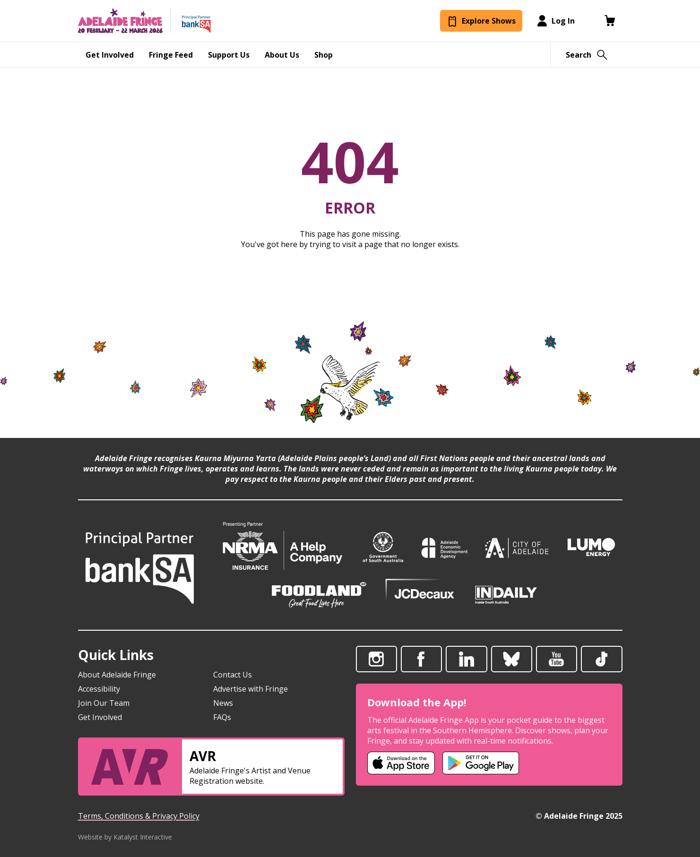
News (223, 703)
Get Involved (100, 717)
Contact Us (232, 674)
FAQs (222, 717)
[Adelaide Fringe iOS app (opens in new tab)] (401, 763)
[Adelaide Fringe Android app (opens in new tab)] (480, 763)
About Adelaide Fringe (117, 674)
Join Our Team (104, 703)
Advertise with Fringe (250, 689)
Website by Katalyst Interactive (125, 836)
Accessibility (99, 689)
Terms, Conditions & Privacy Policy (138, 816)
